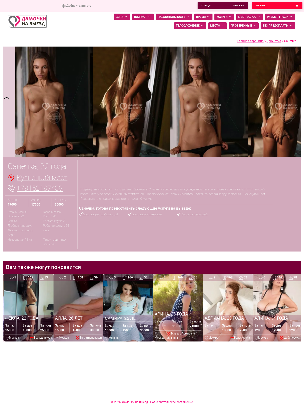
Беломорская (242, 337)
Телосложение (190, 25)
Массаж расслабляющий (100, 214)
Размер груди (280, 17)
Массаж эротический (147, 214)
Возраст (143, 17)
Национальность (174, 17)
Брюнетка (274, 41)
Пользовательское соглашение (171, 402)
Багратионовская (90, 337)
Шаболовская (292, 337)
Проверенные (244, 25)
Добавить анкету (76, 6)
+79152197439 (40, 188)
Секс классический (194, 214)
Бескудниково (43, 337)
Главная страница (250, 41)
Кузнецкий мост (42, 178)
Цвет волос (249, 17)
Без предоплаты (278, 25)
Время (203, 17)
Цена (122, 17)
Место (217, 25)
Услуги (224, 17)
